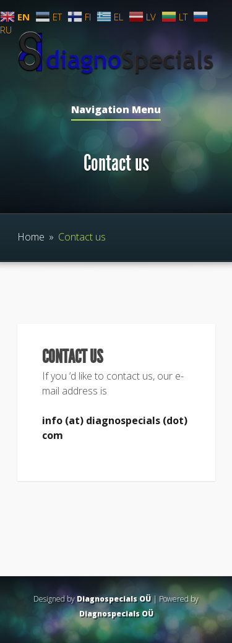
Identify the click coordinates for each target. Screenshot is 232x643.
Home (31, 237)
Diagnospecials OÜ (114, 599)
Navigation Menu (116, 110)
